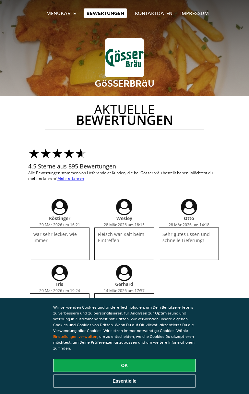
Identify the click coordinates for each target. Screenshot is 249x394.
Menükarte (61, 13)
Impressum (194, 13)
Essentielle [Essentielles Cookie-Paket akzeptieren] (124, 381)
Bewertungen (105, 13)
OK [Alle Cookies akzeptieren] (124, 365)
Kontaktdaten (153, 13)
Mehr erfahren (70, 178)
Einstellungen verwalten (75, 336)
